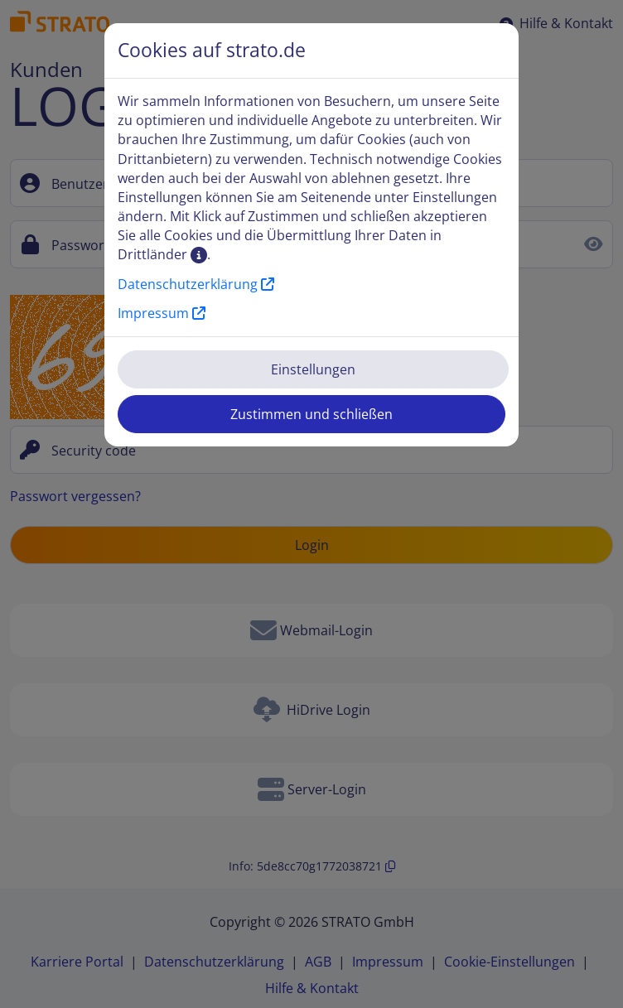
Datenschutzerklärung (196, 284)
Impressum (161, 313)
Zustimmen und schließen (311, 414)
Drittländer (162, 254)
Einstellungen (313, 369)
